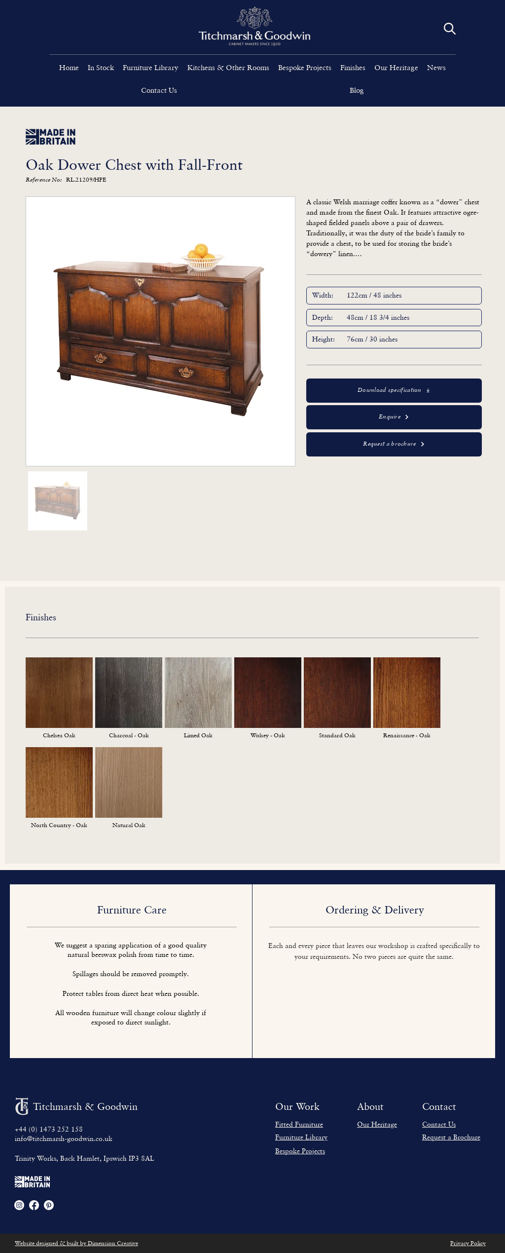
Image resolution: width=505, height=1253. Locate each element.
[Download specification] (394, 391)
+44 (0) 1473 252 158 (49, 1129)
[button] (150, 67)
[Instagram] (19, 1205)
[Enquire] (394, 417)
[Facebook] (34, 1205)
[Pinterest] (49, 1205)
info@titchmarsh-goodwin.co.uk (63, 1138)
